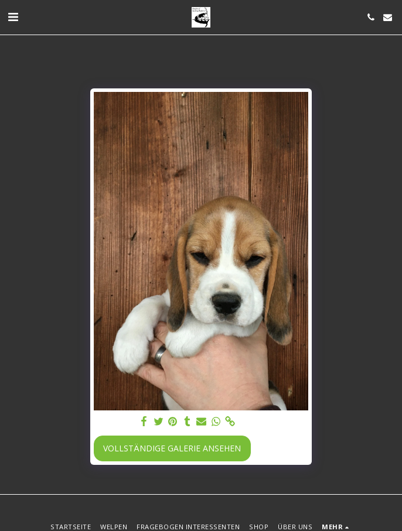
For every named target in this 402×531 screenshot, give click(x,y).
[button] (13, 17)
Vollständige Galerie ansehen (172, 448)
